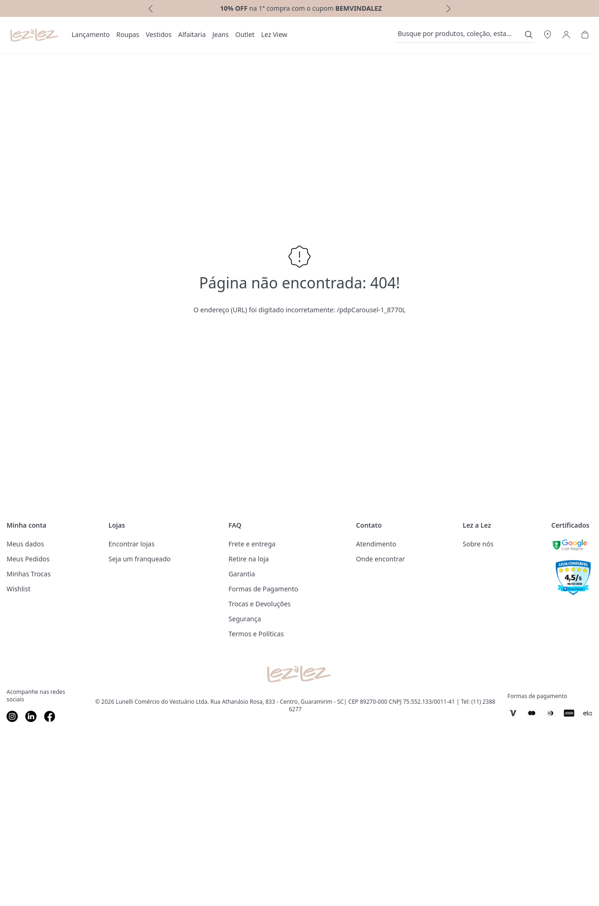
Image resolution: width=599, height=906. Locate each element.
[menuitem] (90, 34)
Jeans (220, 34)
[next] (449, 8)
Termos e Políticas (256, 633)
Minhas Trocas (29, 573)
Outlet (245, 34)
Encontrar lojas (131, 543)
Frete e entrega (251, 543)
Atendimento (376, 543)
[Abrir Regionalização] (547, 34)
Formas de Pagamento (263, 588)
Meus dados (25, 543)
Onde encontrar (380, 558)
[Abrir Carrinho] (584, 34)
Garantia (241, 573)
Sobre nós (478, 543)
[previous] (149, 8)
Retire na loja (248, 558)
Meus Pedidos (28, 558)
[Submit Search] (528, 34)
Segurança (244, 618)
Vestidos (159, 34)
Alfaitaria (192, 34)
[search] (458, 34)
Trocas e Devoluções (259, 603)
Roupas (128, 34)
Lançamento (91, 34)
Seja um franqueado (140, 558)
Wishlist (18, 588)
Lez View (274, 34)
